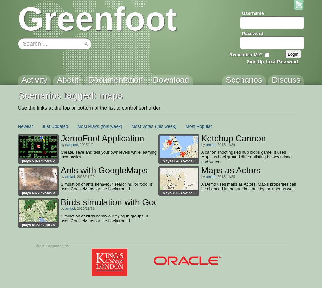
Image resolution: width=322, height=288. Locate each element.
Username (253, 13)
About (39, 246)
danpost (71, 145)
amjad (211, 145)
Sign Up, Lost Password (272, 61)
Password (252, 33)
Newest (25, 126)
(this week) (111, 126)
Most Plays (88, 126)
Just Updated (55, 126)
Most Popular (199, 126)
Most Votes (142, 126)
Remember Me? (246, 54)
